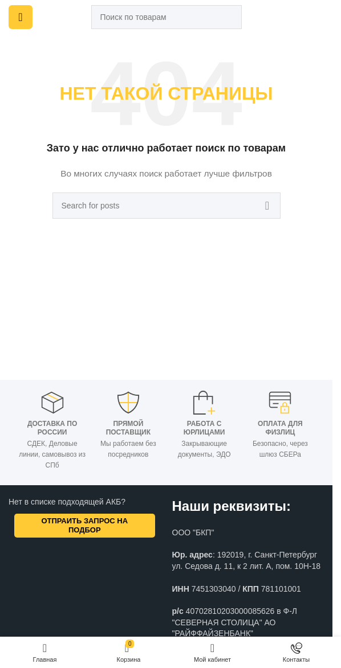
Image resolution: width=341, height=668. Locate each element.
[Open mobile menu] (20, 17)
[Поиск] (166, 17)
